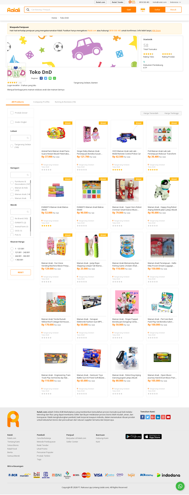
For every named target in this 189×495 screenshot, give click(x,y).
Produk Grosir (18, 113)
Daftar (157, 9)
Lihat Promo (42, 449)
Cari (129, 9)
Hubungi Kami (102, 438)
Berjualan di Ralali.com (76, 438)
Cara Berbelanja (44, 438)
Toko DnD (64, 18)
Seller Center (72, 442)
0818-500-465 (144, 2)
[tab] (18, 103)
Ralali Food (12, 449)
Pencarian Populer (45, 453)
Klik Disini (156, 31)
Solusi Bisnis (13, 445)
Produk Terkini (43, 456)
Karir (98, 442)
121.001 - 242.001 (20, 252)
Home (54, 18)
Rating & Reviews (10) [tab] (65, 102)
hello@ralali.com (160, 2)
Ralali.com (100, 2)
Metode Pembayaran (46, 442)
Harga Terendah (151, 113)
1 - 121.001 (17, 249)
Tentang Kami (13, 442)
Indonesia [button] (176, 2)
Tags (39, 460)
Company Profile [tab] (41, 102)
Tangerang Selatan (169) (20, 146)
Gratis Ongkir (18, 122)
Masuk (173, 9)
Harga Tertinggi (172, 113)
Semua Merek (13, 456)
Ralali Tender (117, 2)
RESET (21, 273)
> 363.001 (16, 260)
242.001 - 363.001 (20, 256)
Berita (10, 453)
